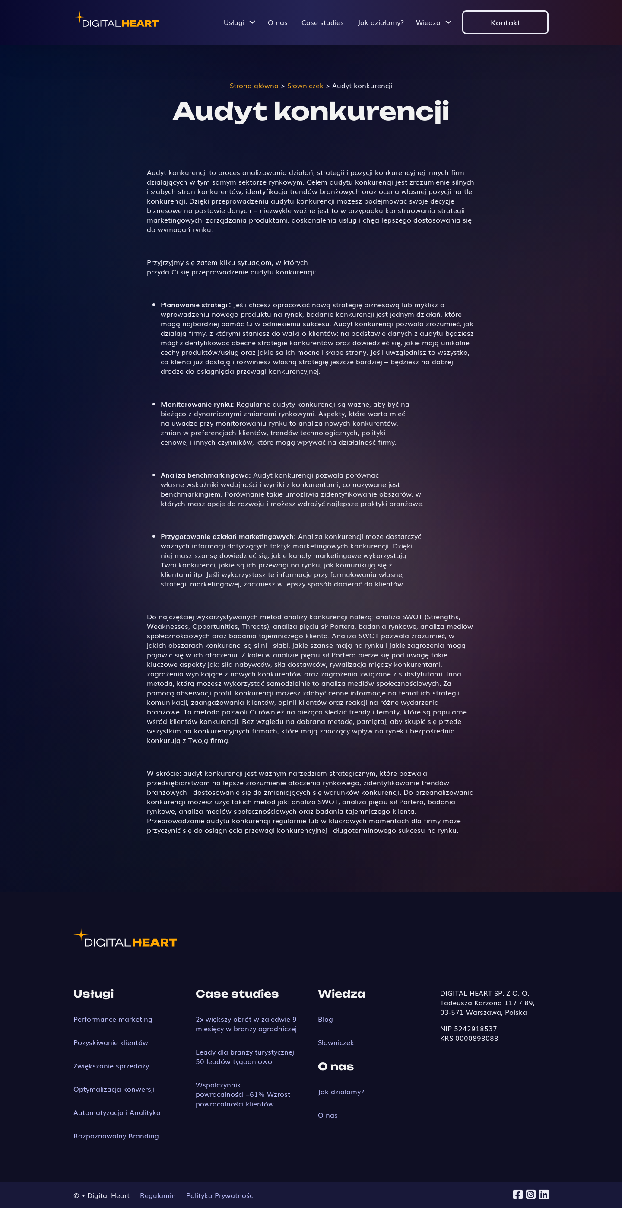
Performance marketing (112, 1018)
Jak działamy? (381, 22)
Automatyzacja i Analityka (117, 1112)
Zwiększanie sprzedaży (111, 1065)
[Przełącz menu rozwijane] (252, 22)
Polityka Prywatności (220, 1195)
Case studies (322, 22)
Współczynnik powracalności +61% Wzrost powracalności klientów (243, 1094)
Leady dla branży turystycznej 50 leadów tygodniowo (245, 1056)
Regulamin (158, 1195)
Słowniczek (336, 1042)
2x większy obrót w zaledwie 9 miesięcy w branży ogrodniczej (246, 1023)
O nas (278, 22)
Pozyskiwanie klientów (110, 1042)
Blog (325, 1018)
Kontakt (505, 22)
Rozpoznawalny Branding (116, 1135)
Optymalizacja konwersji (114, 1088)
